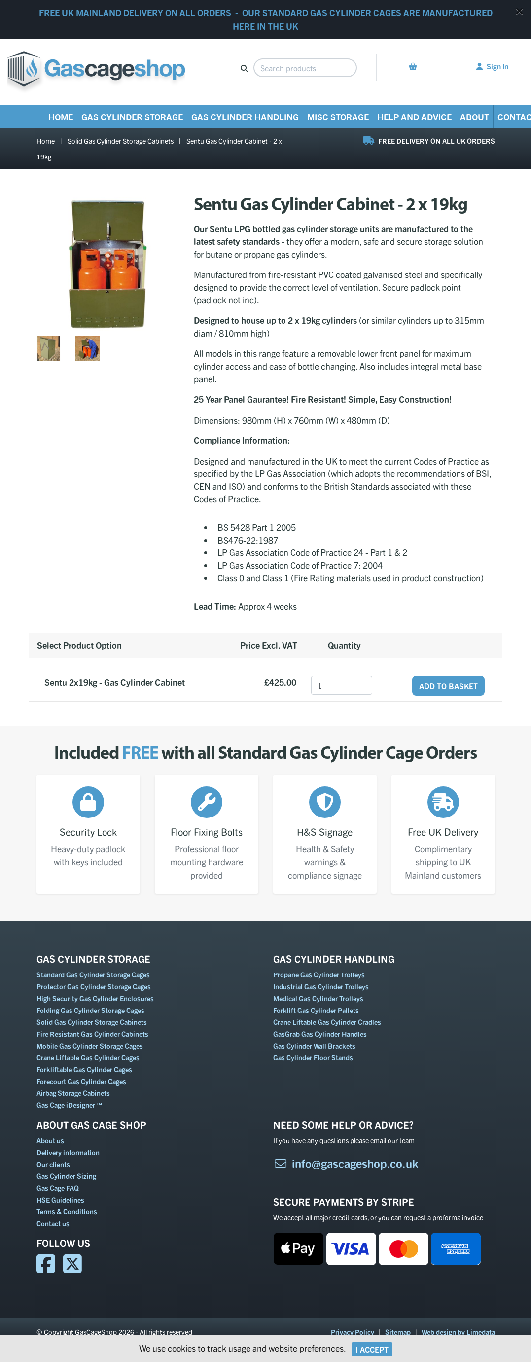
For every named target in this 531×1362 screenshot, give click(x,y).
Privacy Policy (352, 1331)
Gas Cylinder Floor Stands (313, 1057)
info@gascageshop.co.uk (346, 1163)
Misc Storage (338, 116)
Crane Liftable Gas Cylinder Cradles (327, 1021)
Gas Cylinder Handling (245, 116)
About (474, 116)
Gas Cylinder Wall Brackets (314, 1045)
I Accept (372, 1349)
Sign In (492, 66)
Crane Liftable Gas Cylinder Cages (88, 1057)
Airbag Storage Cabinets (73, 1093)
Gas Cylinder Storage (132, 116)
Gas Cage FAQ (57, 1187)
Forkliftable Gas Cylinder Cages (84, 1069)
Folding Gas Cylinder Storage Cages (90, 1010)
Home (60, 116)
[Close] (519, 11)
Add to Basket (448, 686)
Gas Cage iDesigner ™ (69, 1104)
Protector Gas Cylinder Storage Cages (93, 986)
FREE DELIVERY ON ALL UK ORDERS (429, 140)
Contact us (53, 1223)
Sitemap (398, 1331)
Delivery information (68, 1152)
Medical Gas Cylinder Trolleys (318, 998)
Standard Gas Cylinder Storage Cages (93, 974)
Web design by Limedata (458, 1331)
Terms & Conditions (66, 1211)
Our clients (53, 1164)
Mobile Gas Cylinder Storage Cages (89, 1045)
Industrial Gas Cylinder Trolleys (321, 986)
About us (50, 1140)
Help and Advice (414, 116)
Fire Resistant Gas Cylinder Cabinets (92, 1033)
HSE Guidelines (60, 1199)
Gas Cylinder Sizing (66, 1175)
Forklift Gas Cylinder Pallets (316, 1010)
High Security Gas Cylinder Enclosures (95, 998)
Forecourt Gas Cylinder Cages (81, 1081)
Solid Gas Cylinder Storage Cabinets (121, 140)
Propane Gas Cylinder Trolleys (319, 974)
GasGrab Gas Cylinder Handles (320, 1033)
